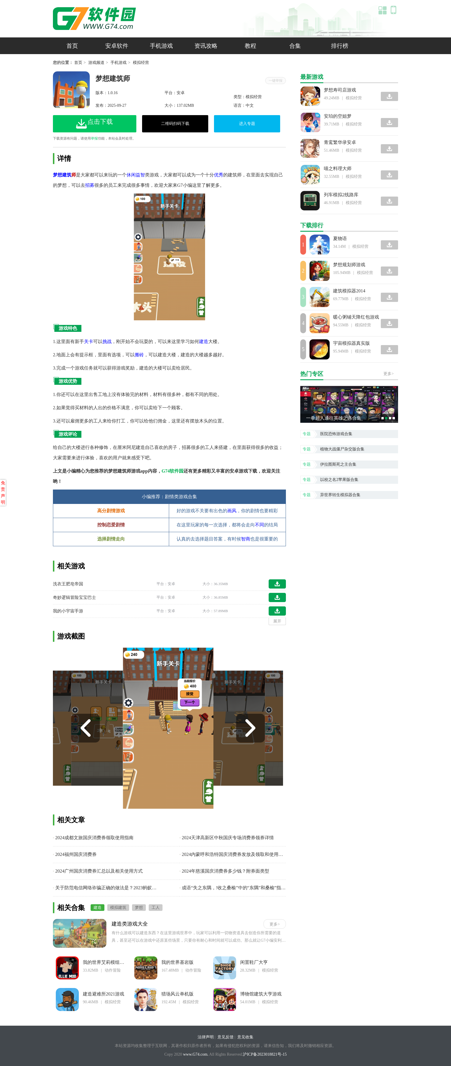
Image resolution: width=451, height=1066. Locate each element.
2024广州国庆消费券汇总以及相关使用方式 (98, 871)
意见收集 (245, 1037)
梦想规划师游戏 (349, 264)
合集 (295, 46)
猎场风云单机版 (177, 993)
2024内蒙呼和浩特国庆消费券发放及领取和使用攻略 (232, 854)
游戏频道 (96, 62)
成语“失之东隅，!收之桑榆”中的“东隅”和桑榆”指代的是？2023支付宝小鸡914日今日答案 (232, 887)
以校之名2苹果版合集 (339, 479)
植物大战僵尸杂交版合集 (342, 449)
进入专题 (247, 123)
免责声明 (3, 493)
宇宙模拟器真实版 (351, 343)
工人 (156, 907)
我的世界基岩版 (177, 962)
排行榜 (339, 46)
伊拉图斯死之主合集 (338, 464)
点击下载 (94, 123)
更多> (275, 924)
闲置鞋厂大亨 (254, 962)
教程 (250, 46)
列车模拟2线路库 (341, 194)
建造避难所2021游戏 (103, 993)
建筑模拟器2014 (349, 290)
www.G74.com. (195, 1054)
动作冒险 (113, 970)
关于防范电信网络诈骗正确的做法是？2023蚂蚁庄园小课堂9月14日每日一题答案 (106, 887)
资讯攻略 (205, 46)
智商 (245, 538)
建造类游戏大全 (130, 924)
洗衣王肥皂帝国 (68, 584)
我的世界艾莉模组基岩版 (108, 962)
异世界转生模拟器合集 (340, 495)
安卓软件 (116, 46)
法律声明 (206, 1037)
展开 (277, 621)
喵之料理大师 (337, 168)
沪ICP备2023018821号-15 (264, 1054)
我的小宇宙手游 (68, 611)
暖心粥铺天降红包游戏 (356, 317)
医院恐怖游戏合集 (336, 434)
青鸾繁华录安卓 (340, 142)
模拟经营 (141, 62)
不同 (259, 524)
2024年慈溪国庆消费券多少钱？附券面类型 (224, 871)
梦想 (139, 907)
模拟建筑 (118, 907)
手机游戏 (161, 46)
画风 (231, 510)
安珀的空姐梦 (337, 116)
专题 (307, 434)
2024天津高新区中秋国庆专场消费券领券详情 (226, 837)
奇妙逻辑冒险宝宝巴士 (74, 597)
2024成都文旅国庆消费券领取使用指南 (93, 837)
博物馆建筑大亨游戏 (261, 993)
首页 (72, 46)
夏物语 (340, 238)
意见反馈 (225, 1037)
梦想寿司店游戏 (340, 89)
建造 (97, 907)
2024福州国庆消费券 (75, 854)
